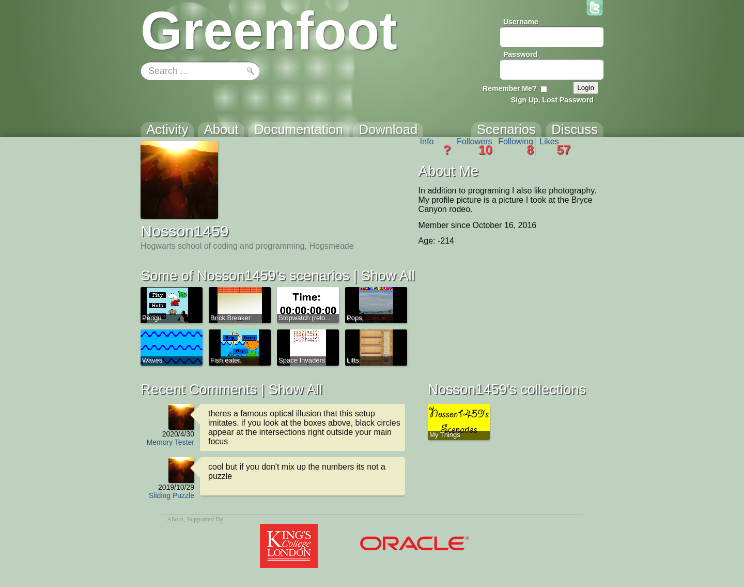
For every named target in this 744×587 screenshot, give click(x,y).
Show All (387, 275)
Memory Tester (170, 442)
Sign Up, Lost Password (552, 100)
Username (520, 22)
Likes (554, 146)
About (175, 519)
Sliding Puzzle (171, 495)
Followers (474, 146)
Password (520, 54)
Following (516, 146)
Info (435, 146)
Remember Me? (509, 88)
